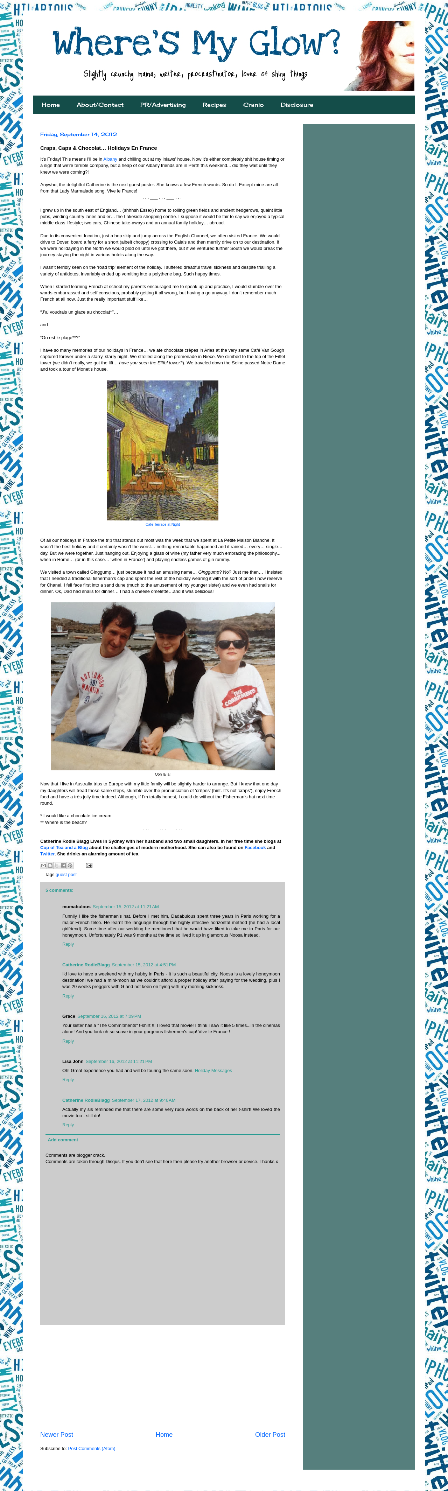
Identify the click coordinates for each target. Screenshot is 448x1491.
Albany (110, 159)
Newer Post (56, 1434)
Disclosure (297, 104)
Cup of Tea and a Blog (64, 847)
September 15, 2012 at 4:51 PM (144, 964)
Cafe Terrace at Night (163, 524)
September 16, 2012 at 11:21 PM (119, 1061)
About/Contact (100, 104)
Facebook (255, 847)
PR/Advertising (163, 104)
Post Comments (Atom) (91, 1448)
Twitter (47, 853)
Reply (68, 944)
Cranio (253, 104)
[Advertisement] (162, 1377)
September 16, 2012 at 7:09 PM (109, 1016)
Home (51, 104)
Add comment (63, 1139)
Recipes (214, 104)
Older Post (270, 1434)
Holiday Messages (213, 1070)
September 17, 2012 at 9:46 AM (144, 1100)
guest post (66, 874)
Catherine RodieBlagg (86, 964)
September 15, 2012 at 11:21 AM (126, 906)
